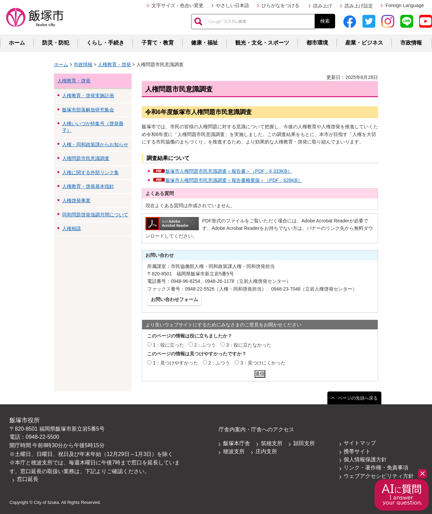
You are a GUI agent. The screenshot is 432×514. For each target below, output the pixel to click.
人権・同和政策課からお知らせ (95, 144)
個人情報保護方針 (365, 459)
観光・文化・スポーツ (262, 43)
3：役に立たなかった (248, 345)
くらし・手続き (105, 43)
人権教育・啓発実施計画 (88, 95)
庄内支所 (266, 451)
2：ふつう (205, 345)
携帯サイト (357, 451)
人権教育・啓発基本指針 (88, 186)
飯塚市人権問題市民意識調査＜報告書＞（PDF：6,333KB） (228, 171)
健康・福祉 (204, 43)
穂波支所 (234, 451)
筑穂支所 (271, 443)
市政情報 (411, 43)
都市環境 (317, 43)
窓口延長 (27, 479)
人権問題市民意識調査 (85, 158)
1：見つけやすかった (175, 363)
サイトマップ (360, 443)
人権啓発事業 (76, 200)
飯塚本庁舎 (236, 443)
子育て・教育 (157, 43)
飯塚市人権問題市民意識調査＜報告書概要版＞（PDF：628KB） (233, 180)
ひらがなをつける (280, 5)
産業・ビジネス (364, 43)
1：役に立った (168, 345)
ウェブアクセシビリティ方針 (379, 476)
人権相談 (71, 228)
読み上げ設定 (359, 5)
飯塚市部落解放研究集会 (88, 109)
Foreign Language (404, 5)
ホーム (17, 43)
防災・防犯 (55, 43)
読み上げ (322, 5)
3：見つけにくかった (263, 363)
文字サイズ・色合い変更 (178, 5)
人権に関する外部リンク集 (90, 172)
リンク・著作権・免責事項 (376, 467)
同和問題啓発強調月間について (95, 214)
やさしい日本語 (232, 5)
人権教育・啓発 (114, 64)
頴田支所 (304, 443)
